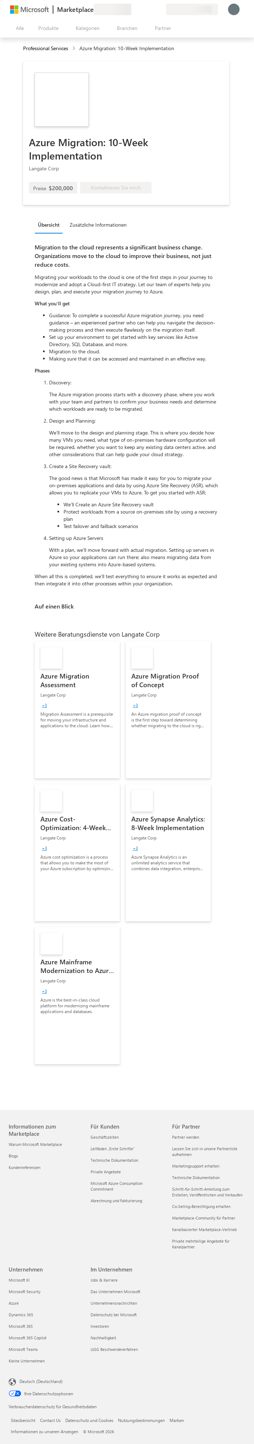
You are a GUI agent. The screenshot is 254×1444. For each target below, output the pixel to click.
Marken (177, 1420)
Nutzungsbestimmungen (141, 1420)
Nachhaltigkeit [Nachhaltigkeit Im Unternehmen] (103, 1337)
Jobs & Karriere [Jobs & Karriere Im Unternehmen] (104, 1280)
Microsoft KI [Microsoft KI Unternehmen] (19, 1280)
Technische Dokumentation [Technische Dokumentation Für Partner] (196, 1177)
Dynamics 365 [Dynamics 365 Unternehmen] (21, 1314)
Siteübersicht (23, 1420)
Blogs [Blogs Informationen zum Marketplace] (13, 1156)
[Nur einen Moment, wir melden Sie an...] (234, 9)
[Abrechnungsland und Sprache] (192, 9)
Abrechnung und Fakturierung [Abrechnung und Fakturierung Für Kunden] (116, 1200)
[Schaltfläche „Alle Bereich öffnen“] (18, 28)
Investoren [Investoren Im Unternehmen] (100, 1326)
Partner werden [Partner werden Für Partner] (185, 1137)
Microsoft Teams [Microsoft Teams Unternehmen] (23, 1349)
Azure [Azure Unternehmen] (14, 1303)
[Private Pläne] (160, 9)
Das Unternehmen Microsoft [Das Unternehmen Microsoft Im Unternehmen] (115, 1291)
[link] (77, 709)
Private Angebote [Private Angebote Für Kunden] (106, 1171)
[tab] (50, 224)
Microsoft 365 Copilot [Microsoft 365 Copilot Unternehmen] (28, 1337)
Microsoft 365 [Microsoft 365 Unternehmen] (21, 1326)
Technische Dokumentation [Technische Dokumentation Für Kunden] (114, 1160)
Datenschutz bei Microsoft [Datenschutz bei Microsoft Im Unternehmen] (114, 1314)
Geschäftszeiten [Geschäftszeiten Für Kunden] (105, 1137)
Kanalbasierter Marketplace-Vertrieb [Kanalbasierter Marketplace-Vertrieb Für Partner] (204, 1229)
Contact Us (50, 1420)
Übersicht (49, 224)
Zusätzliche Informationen (98, 224)
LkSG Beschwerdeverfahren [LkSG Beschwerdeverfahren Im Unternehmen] (114, 1349)
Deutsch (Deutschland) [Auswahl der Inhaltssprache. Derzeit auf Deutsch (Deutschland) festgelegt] (41, 1381)
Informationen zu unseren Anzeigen (44, 1431)
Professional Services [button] (45, 48)
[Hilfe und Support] (143, 9)
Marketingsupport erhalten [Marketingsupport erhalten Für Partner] (195, 1166)
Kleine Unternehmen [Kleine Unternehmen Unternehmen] (27, 1361)
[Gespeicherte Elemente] (151, 9)
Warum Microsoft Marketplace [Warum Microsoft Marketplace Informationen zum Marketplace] (35, 1144)
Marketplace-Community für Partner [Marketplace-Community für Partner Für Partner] (203, 1218)
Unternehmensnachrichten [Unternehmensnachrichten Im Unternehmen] (114, 1303)
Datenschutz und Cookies (89, 1420)
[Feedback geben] (134, 9)
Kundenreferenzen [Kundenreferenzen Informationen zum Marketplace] (24, 1167)
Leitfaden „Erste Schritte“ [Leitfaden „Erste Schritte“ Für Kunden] (113, 1148)
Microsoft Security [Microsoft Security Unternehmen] (24, 1291)
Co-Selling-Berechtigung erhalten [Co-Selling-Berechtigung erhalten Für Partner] (201, 1206)
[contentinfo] (74, 48)
